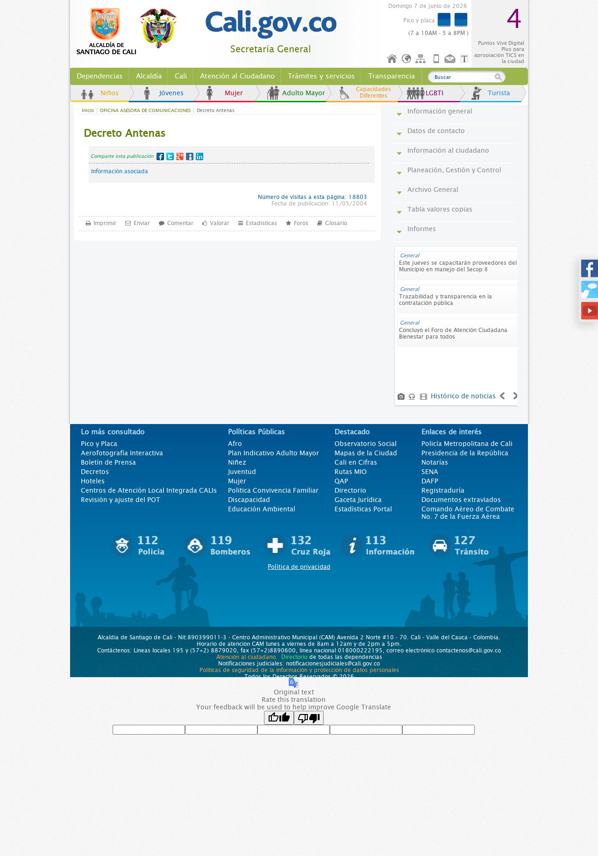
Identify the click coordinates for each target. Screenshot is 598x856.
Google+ (180, 156)
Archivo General (432, 189)
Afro (235, 443)
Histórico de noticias (463, 396)
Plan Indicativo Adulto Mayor (273, 453)
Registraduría (442, 490)
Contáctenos (450, 59)
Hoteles (93, 481)
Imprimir (104, 222)
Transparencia (391, 76)
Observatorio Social (366, 443)
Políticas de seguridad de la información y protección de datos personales (299, 670)
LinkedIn (199, 156)
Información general (439, 111)
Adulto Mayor (303, 93)
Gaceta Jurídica (358, 499)
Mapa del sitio (421, 59)
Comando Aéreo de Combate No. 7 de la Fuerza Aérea (467, 512)
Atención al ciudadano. (247, 657)
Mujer (234, 93)
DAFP (429, 481)
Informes (421, 229)
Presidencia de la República (464, 453)
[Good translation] (279, 718)
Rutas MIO (351, 471)
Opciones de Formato (465, 59)
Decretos (95, 471)
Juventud (242, 471)
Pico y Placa (99, 443)
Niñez (237, 462)
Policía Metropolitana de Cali (467, 443)
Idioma (407, 59)
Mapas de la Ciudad (366, 453)
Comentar (180, 222)
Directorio (350, 490)
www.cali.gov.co (130, 32)
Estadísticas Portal (363, 509)
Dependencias (100, 76)
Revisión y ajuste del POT (120, 499)
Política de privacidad (299, 566)
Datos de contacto (436, 130)
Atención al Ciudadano (237, 76)
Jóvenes (171, 93)
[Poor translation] (309, 718)
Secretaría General (270, 49)
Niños (109, 93)
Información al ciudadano (448, 150)
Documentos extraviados (461, 499)
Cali (181, 76)
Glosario (336, 222)
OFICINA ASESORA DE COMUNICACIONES (145, 110)
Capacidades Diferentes (373, 92)
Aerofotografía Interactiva (122, 453)
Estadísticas (261, 222)
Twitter (170, 156)
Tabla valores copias (439, 209)
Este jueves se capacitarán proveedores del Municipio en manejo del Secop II (458, 266)
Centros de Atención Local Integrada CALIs (149, 490)
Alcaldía (149, 76)
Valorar (219, 222)
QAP (341, 481)
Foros (301, 222)
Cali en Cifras (356, 462)
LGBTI (434, 93)
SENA (429, 471)
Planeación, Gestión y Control (454, 170)
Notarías (434, 462)
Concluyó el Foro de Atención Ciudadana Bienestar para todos (453, 333)
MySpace (189, 156)
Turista (499, 93)
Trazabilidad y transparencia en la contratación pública (445, 299)
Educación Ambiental (261, 509)
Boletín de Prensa (108, 462)
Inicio (392, 59)
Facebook (160, 156)
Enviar (142, 222)
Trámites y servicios (321, 76)
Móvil (436, 59)
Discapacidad (249, 499)
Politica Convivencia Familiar (273, 490)
